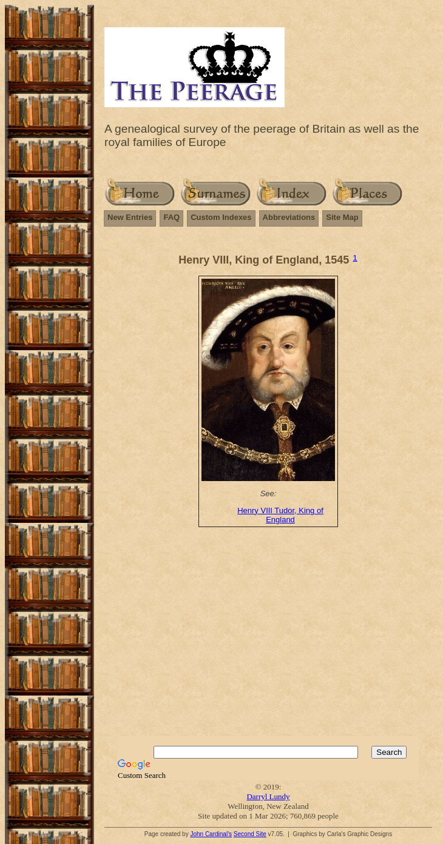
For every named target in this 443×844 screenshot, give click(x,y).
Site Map (342, 217)
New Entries (129, 217)
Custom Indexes (221, 217)
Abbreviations (289, 217)
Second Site (250, 834)
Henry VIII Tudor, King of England (280, 515)
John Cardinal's (211, 834)
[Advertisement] (273, 639)
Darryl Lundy (267, 796)
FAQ (171, 217)
